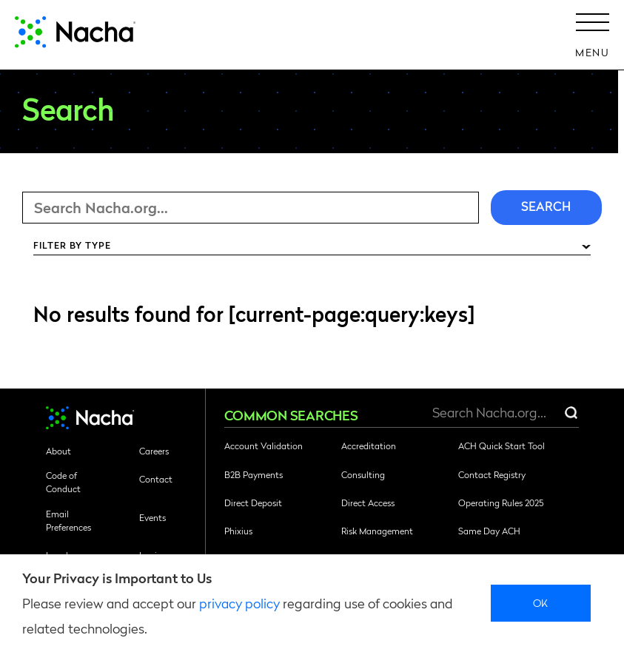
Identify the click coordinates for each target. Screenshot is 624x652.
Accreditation (368, 445)
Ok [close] (540, 602)
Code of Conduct (63, 481)
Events (152, 517)
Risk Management (377, 531)
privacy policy (239, 602)
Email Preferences (68, 520)
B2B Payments (253, 474)
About (58, 451)
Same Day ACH (489, 531)
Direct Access (368, 502)
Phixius (238, 531)
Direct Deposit (253, 502)
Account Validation (263, 445)
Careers (154, 451)
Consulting (363, 474)
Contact (155, 479)
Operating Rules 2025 (500, 502)
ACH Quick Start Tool (501, 445)
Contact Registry (492, 474)
